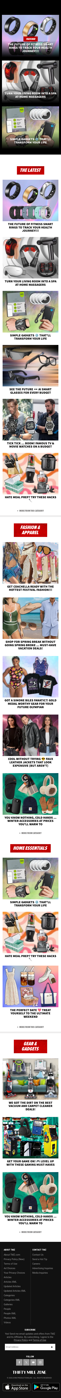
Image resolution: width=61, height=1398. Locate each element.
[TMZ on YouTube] (33, 1362)
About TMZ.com (12, 1254)
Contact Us (38, 1254)
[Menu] (4, 4)
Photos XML (10, 1318)
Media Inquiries (40, 1273)
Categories (9, 1295)
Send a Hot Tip (39, 1259)
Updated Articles (12, 1286)
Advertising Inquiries (42, 1268)
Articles (8, 1277)
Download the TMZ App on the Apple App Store (16, 1387)
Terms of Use (10, 1263)
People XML (10, 1313)
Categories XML (12, 1300)
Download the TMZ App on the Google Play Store (46, 1387)
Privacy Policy (21, 1340)
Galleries (8, 1304)
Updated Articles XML (15, 1291)
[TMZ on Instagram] (40, 1362)
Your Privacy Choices (14, 1273)
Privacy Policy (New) (14, 1259)
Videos (7, 1322)
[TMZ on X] (26, 1362)
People (7, 1309)
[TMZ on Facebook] (19, 1362)
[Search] (56, 4)
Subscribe (52, 1347)
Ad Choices (9, 1268)
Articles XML (10, 1282)
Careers (36, 1263)
